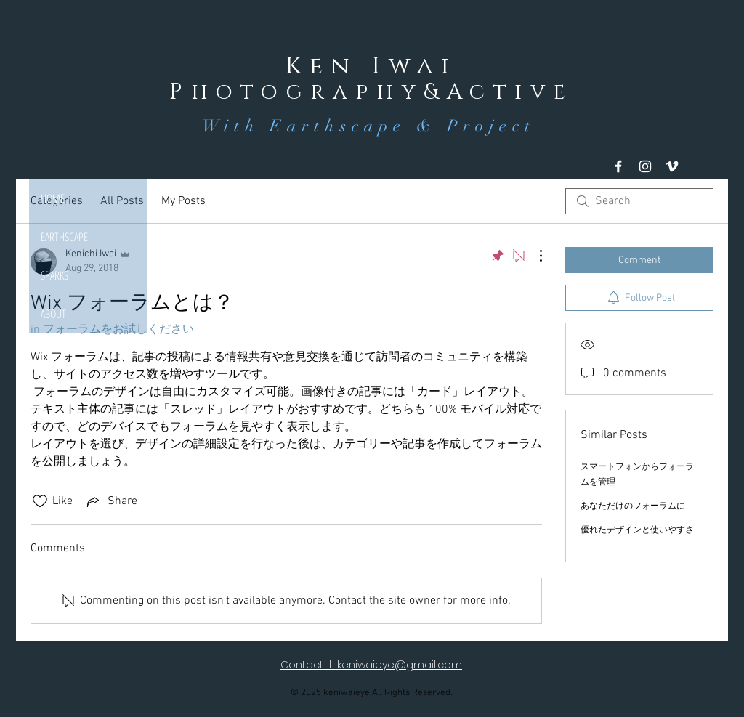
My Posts (183, 201)
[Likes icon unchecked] (40, 501)
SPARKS (54, 275)
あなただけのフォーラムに (633, 506)
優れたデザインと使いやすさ (637, 530)
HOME (53, 198)
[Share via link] (110, 501)
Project (491, 126)
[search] (639, 201)
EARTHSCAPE (64, 237)
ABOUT (53, 314)
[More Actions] (533, 255)
